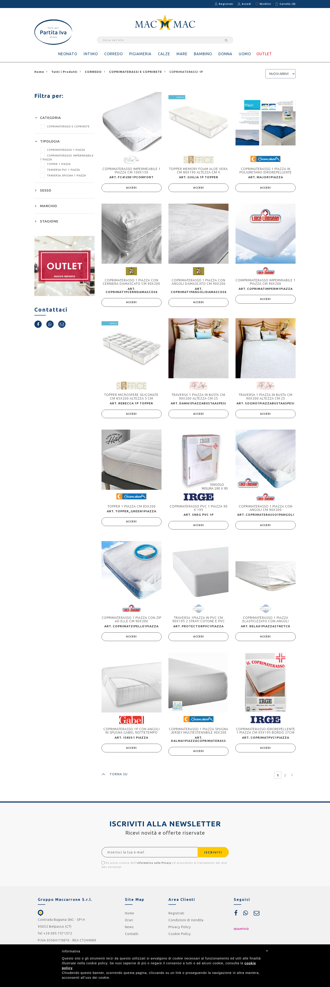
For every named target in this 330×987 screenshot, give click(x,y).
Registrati (226, 4)
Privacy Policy (179, 930)
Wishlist (265, 4)
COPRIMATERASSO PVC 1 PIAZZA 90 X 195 (199, 509)
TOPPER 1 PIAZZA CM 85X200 (131, 508)
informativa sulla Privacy (154, 866)
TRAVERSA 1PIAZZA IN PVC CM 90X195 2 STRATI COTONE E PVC (198, 621)
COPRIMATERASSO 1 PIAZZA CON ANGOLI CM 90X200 (265, 509)
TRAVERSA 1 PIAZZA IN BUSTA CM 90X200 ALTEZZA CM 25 (198, 397)
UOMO (245, 54)
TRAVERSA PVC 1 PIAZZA (60, 169)
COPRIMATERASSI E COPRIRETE (65, 126)
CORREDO (113, 54)
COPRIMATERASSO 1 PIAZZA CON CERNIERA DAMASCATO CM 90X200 (131, 282)
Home (129, 916)
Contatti (131, 937)
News (129, 930)
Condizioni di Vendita (186, 923)
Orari (129, 923)
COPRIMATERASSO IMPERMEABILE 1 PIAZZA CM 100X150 (131, 170)
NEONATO (67, 54)
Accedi (246, 4)
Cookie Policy (179, 937)
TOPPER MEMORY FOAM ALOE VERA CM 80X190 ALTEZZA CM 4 (198, 170)
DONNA (225, 54)
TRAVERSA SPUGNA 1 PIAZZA (63, 175)
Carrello (288, 4)
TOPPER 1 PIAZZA (55, 164)
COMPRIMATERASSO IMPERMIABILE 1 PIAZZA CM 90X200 (266, 282)
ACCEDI (131, 188)
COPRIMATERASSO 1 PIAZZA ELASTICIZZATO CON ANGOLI (265, 621)
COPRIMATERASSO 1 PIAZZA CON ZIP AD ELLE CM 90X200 (131, 621)
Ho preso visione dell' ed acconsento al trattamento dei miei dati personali (164, 868)
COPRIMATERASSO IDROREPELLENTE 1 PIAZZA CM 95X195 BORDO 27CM (265, 733)
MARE (181, 54)
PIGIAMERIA (140, 54)
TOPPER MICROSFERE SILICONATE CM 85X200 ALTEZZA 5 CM (131, 397)
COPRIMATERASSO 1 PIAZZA (62, 149)
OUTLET (264, 54)
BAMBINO (203, 54)
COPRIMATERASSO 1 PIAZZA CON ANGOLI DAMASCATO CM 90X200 (199, 282)
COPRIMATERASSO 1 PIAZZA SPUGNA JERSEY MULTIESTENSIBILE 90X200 (198, 733)
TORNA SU (115, 777)
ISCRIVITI (211, 855)
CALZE (164, 54)
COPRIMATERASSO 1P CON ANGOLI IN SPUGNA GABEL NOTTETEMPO (131, 733)
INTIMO (91, 54)
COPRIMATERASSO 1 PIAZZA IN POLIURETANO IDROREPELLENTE (265, 170)
